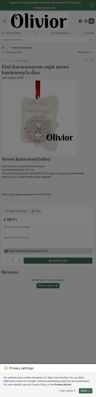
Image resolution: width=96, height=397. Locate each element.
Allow (86, 390)
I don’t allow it (67, 390)
